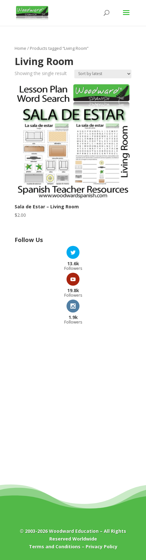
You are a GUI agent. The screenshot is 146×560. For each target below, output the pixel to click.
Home (20, 48)
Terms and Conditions (54, 547)
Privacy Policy (101, 547)
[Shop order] (102, 74)
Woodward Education (74, 531)
